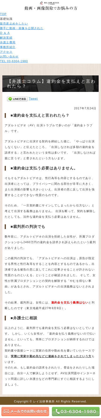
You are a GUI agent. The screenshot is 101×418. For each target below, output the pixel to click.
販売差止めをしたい (14, 23)
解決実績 (6, 37)
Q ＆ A (5, 33)
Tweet (33, 98)
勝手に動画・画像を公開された (21, 28)
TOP (3, 14)
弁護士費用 (8, 42)
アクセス (6, 51)
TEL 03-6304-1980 (14, 61)
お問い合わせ (9, 56)
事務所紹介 (8, 47)
